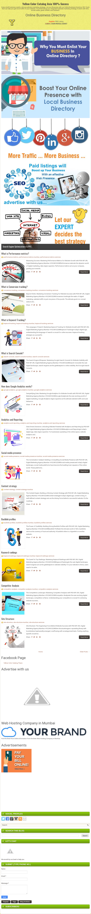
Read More (84, 272)
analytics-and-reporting (12, 423)
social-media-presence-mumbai (31, 456)
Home (41, 652)
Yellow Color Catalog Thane (13, 663)
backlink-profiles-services (43, 523)
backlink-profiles (9, 523)
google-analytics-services (43, 390)
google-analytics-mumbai (24, 390)
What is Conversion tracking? (14, 286)
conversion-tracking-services (48, 290)
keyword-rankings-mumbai (26, 556)
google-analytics (9, 390)
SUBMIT (48, 23)
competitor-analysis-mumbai (28, 589)
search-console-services (40, 357)
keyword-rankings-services (45, 556)
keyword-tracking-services (44, 323)
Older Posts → (85, 652)
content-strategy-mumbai (24, 489)
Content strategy (9, 486)
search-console (9, 357)
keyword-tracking (10, 323)
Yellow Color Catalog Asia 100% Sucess (45, 4)
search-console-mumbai (23, 357)
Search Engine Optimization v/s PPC (17, 246)
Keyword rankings (9, 552)
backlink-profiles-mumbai (24, 523)
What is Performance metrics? (15, 253)
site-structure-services (36, 622)
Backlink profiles (8, 519)
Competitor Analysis (10, 585)
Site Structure (7, 619)
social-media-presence (11, 456)
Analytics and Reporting (12, 419)
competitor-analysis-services (48, 589)
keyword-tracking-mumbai (25, 323)
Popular (6, 902)
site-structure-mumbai (20, 622)
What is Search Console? (12, 353)
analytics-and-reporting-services (54, 423)
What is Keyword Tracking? (13, 320)
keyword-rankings (10, 556)
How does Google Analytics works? (16, 386)
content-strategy (9, 489)
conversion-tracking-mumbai (28, 290)
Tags (14, 902)
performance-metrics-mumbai (29, 257)
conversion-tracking (10, 290)
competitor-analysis (10, 589)
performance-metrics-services (50, 257)
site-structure (8, 622)
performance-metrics (11, 257)
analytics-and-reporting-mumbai (31, 423)
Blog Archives (25, 902)
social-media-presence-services (54, 456)
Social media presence (11, 452)
